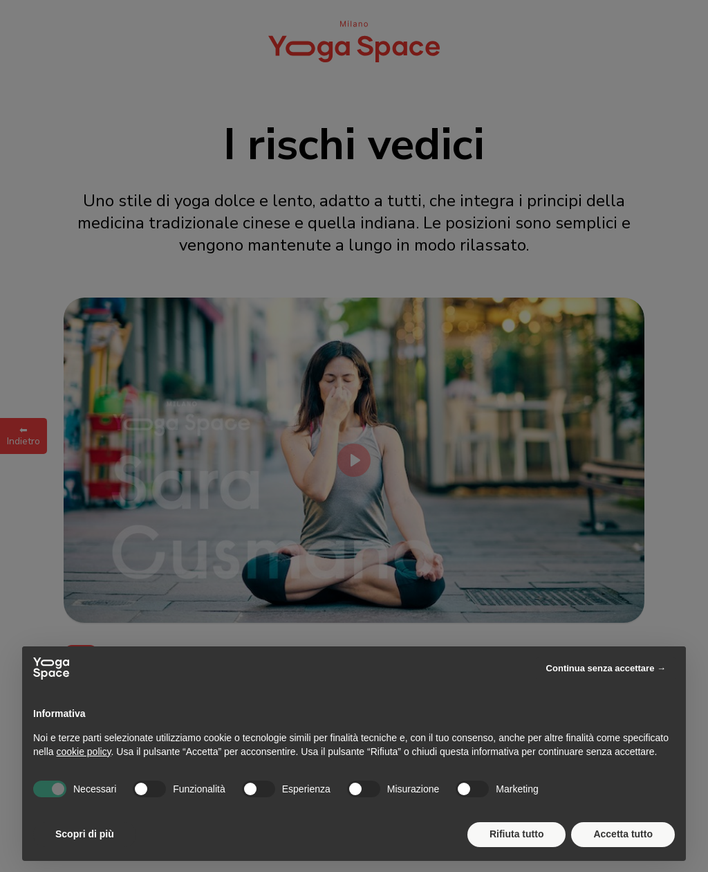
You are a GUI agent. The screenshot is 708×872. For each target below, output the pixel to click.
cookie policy (83, 751)
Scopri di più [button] (84, 833)
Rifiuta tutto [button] (517, 833)
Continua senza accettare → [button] (606, 668)
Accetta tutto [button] (623, 833)
